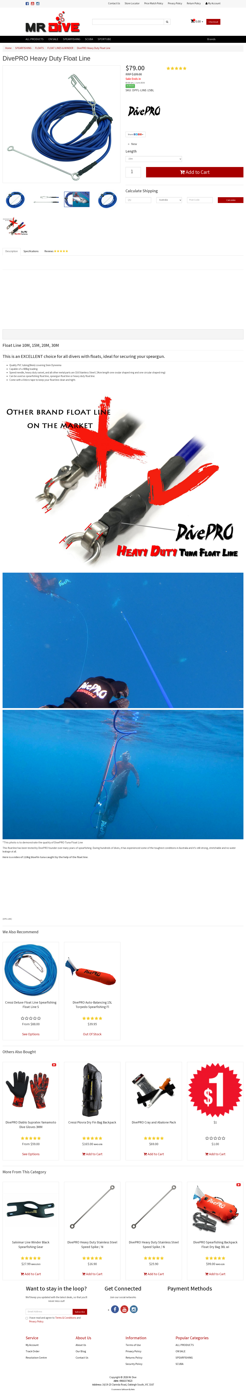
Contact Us (114, 4)
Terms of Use (133, 1345)
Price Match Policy (153, 4)
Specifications (31, 251)
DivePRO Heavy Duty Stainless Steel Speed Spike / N (92, 1245)
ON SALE (53, 39)
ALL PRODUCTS (35, 39)
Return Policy (194, 4)
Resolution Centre (36, 1358)
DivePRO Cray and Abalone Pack (154, 1122)
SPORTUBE (104, 39)
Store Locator (132, 4)
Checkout (213, 22)
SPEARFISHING (71, 39)
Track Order (32, 1352)
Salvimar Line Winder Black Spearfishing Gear (30, 1245)
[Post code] (200, 200)
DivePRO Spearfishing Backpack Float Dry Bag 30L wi (215, 1245)
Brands (211, 39)
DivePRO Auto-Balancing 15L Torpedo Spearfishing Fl (92, 1005)
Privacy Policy (175, 4)
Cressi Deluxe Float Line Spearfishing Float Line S (30, 1005)
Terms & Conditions (65, 1318)
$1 (215, 1122)
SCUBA (89, 39)
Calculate (231, 200)
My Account (32, 1345)
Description (11, 251)
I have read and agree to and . (53, 1320)
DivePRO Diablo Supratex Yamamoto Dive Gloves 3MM (30, 1125)
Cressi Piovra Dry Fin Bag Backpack (92, 1122)
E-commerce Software (120, 1389)
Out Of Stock (92, 1034)
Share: (135, 134)
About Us (81, 1345)
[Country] (169, 200)
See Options (30, 1034)
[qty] (138, 200)
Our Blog (81, 1352)
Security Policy (134, 1364)
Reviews (56, 251)
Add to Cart (195, 173)
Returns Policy (134, 1358)
